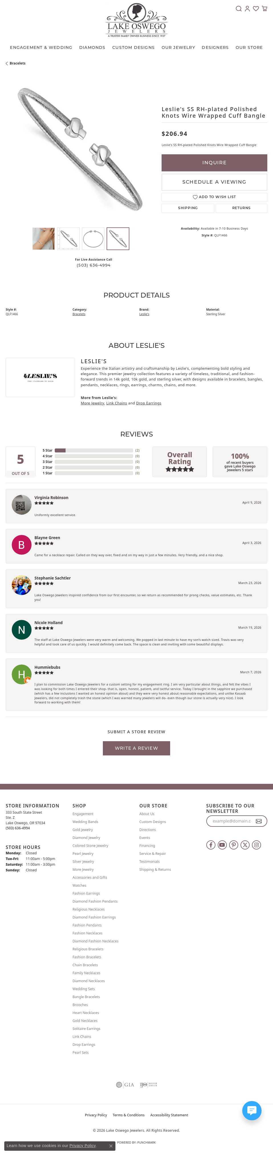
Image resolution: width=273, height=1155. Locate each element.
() (137, 450)
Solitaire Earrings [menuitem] (87, 1028)
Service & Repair (152, 853)
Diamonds (92, 47)
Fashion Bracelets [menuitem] (87, 957)
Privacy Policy (96, 1115)
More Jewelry (92, 403)
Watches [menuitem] (80, 885)
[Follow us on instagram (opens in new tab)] (256, 844)
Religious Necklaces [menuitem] (89, 909)
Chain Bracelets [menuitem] (85, 965)
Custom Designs (152, 821)
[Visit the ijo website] (148, 1084)
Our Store (249, 47)
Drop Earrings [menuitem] (84, 1044)
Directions (147, 829)
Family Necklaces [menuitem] (87, 973)
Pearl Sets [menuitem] (81, 1052)
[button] (239, 8)
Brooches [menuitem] (80, 1004)
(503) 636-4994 (94, 265)
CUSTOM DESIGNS (133, 47)
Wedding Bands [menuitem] (85, 821)
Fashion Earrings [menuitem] (86, 893)
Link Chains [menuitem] (82, 1036)
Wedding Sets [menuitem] (84, 988)
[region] (81, 150)
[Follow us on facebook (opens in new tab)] (210, 844)
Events (144, 837)
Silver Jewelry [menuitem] (83, 861)
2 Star (47, 467)
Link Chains (116, 403)
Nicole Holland (48, 622)
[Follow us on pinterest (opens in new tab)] (233, 844)
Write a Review (136, 748)
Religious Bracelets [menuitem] (88, 949)
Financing (147, 845)
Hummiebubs (47, 667)
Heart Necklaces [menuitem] (86, 1012)
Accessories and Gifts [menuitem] (90, 877)
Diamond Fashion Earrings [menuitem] (94, 917)
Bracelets (18, 63)
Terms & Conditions (129, 1115)
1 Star (47, 473)
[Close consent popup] (111, 1146)
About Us (146, 813)
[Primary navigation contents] (136, 46)
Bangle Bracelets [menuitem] (86, 996)
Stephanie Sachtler (52, 578)
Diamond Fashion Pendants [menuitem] (95, 901)
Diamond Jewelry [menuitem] (86, 837)
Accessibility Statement (169, 1115)
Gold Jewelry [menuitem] (83, 829)
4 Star (47, 456)
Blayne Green (47, 537)
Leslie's (144, 314)
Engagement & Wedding (41, 47)
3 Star (47, 461)
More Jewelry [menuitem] (83, 869)
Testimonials (149, 861)
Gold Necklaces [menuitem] (85, 1020)
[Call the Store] (18, 828)
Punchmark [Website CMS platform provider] (146, 1142)
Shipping (188, 208)
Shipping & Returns (155, 869)
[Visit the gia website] (125, 1084)
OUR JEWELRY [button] (178, 47)
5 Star (47, 450)
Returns (241, 208)
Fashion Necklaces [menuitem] (88, 933)
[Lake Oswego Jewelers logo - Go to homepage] (137, 20)
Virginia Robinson (51, 497)
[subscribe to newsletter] (259, 821)
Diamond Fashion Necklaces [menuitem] (96, 941)
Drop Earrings (149, 403)
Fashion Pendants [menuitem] (87, 925)
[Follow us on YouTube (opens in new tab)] (222, 844)
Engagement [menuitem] (83, 813)
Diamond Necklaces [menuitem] (89, 981)
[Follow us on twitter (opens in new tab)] (245, 844)
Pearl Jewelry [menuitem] (83, 853)
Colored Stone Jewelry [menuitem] (90, 845)
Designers (215, 47)
